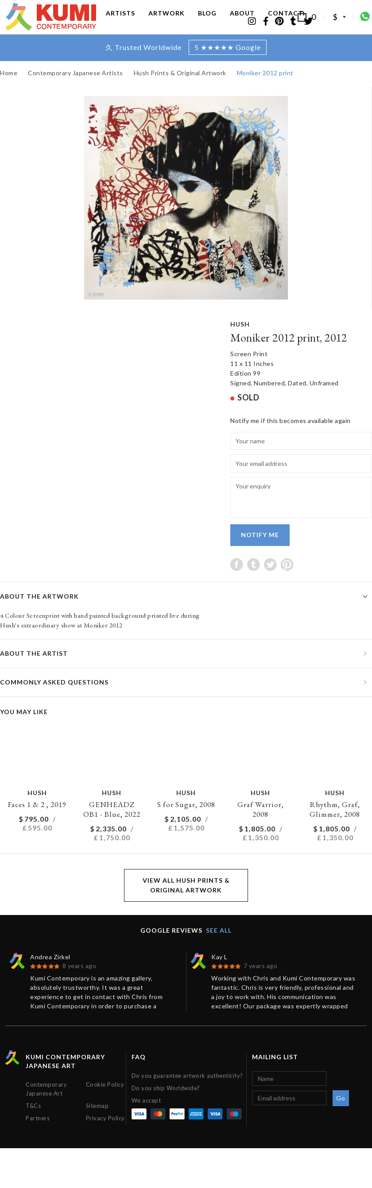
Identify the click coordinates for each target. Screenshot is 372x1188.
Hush (240, 342)
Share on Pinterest (287, 582)
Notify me (260, 552)
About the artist (34, 671)
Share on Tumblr (253, 582)
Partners (38, 1135)
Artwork (166, 21)
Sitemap (97, 1123)
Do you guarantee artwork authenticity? (187, 1093)
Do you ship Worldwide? (166, 1105)
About (242, 21)
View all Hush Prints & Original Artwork (186, 902)
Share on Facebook (236, 582)
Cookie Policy (105, 1102)
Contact (285, 21)
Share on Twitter (270, 582)
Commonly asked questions (54, 700)
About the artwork (39, 614)
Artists (120, 21)
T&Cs (33, 1123)
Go (340, 1115)
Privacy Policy (105, 1135)
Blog (207, 21)
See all (219, 948)
